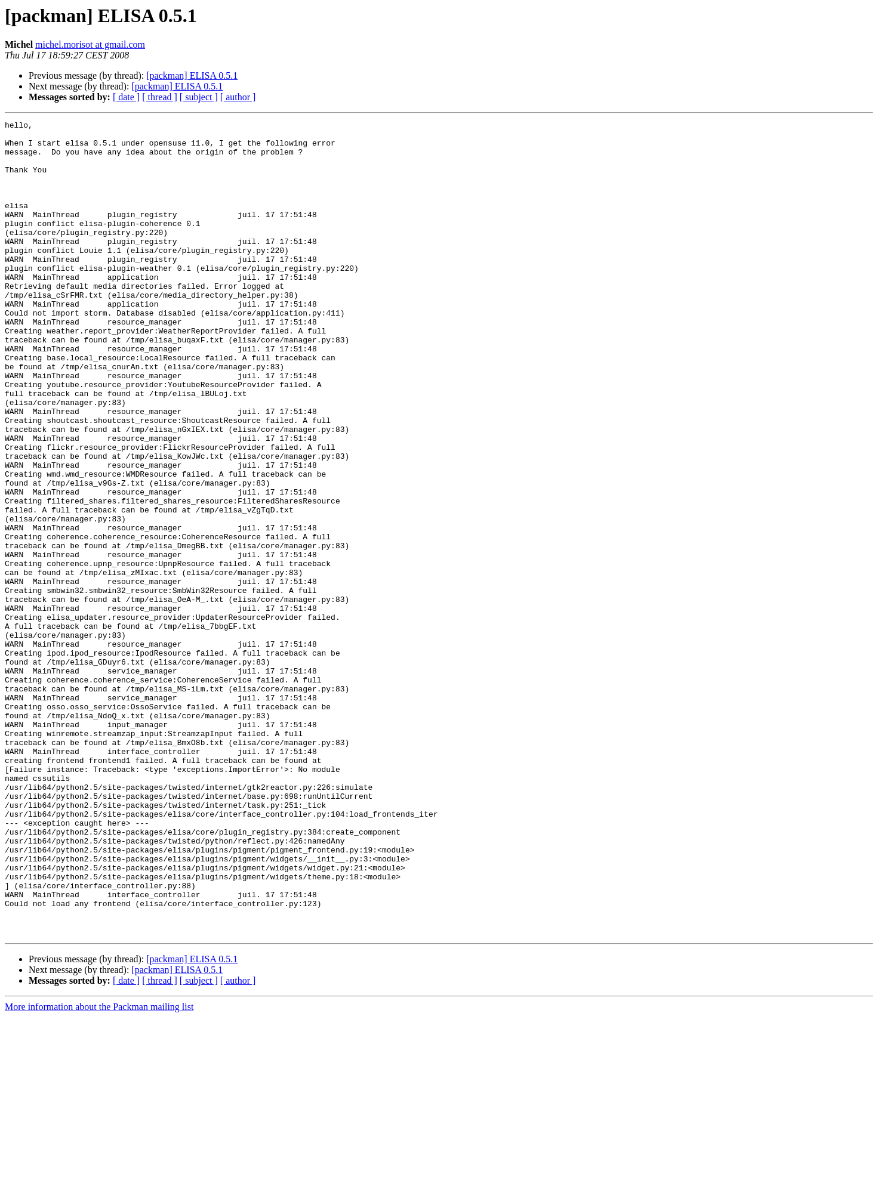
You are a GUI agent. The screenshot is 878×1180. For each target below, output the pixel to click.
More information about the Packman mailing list (99, 1169)
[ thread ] (159, 97)
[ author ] (238, 97)
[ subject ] (199, 97)
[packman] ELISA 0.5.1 (192, 75)
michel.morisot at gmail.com (90, 44)
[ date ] (126, 97)
